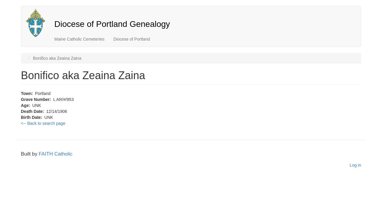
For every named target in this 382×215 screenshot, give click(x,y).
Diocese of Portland (131, 39)
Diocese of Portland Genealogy (112, 24)
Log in (355, 165)
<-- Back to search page (43, 123)
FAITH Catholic (56, 154)
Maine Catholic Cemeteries (79, 39)
